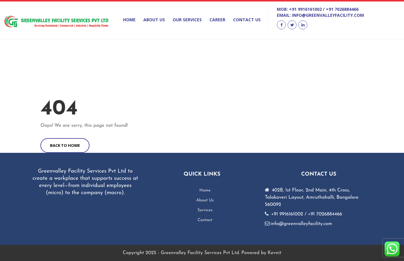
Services (205, 210)
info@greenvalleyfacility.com (328, 15)
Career (217, 19)
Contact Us (247, 19)
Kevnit (274, 253)
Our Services (187, 19)
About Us (154, 19)
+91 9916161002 (305, 9)
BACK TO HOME (65, 145)
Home (129, 19)
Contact (205, 220)
